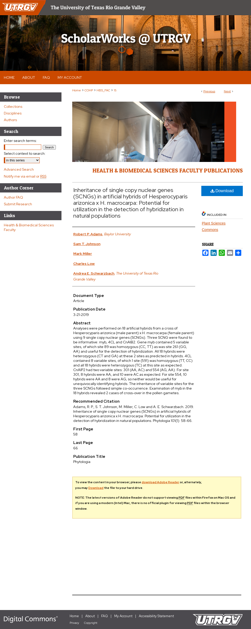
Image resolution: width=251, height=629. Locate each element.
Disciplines (13, 113)
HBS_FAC (103, 90)
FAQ (104, 616)
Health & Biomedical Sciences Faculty (29, 227)
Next (227, 91)
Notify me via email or (25, 176)
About (90, 616)
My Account (123, 616)
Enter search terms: (20, 140)
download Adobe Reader (160, 482)
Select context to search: (25, 153)
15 (115, 90)
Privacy (74, 623)
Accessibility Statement (156, 616)
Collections (13, 106)
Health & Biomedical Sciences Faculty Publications (167, 170)
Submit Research (18, 204)
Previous (209, 91)
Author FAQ (13, 197)
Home (76, 90)
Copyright (90, 623)
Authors (10, 120)
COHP (89, 90)
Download (222, 191)
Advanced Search (19, 169)
